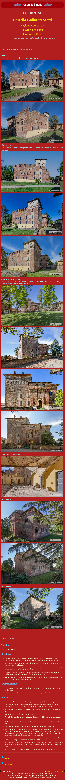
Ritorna (5, 758)
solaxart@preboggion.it (55, 771)
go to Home (6, 764)
